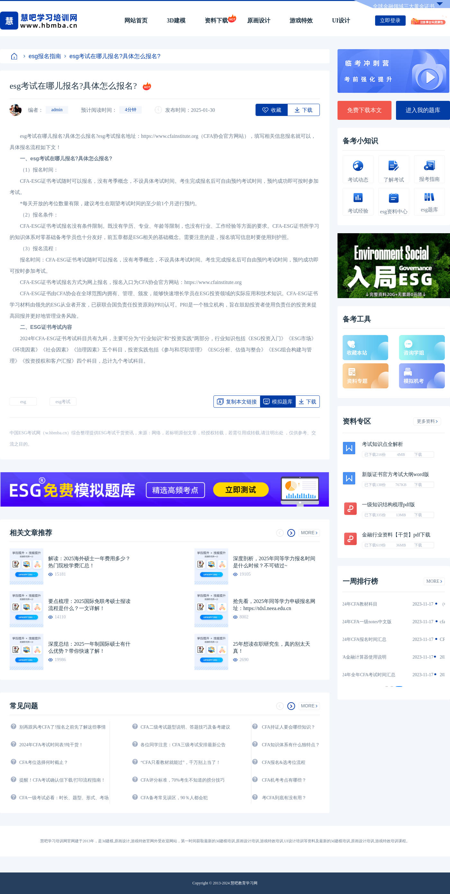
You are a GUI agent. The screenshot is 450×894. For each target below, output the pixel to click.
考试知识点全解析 (382, 444)
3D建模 (176, 20)
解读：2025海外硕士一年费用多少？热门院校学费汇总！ (89, 562)
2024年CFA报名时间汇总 (373, 639)
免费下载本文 (364, 110)
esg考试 (63, 401)
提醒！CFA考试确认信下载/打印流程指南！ (62, 780)
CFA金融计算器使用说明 (373, 657)
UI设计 (341, 20)
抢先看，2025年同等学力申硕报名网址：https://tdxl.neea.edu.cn (274, 604)
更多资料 (427, 421)
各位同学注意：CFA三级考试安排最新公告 (182, 744)
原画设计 (258, 20)
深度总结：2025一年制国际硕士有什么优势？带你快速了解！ (89, 647)
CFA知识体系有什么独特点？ (291, 744)
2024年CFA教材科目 (369, 604)
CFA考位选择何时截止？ (43, 762)
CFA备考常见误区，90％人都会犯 (173, 797)
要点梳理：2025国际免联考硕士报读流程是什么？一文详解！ (89, 604)
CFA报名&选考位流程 (283, 762)
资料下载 (216, 20)
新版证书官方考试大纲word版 (395, 474)
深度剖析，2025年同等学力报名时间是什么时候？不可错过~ (274, 562)
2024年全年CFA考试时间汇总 (378, 674)
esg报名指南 (42, 56)
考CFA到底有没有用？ (284, 797)
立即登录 (390, 20)
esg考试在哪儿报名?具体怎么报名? (112, 56)
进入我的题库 (423, 110)
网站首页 (136, 20)
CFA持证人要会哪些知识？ (288, 727)
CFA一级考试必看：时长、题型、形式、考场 (64, 797)
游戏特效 (301, 20)
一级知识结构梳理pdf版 (388, 504)
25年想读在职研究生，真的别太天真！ (271, 647)
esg (23, 401)
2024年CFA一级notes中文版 (376, 621)
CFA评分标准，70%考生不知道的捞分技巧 (182, 780)
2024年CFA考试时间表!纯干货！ (51, 744)
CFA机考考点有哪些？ (284, 780)
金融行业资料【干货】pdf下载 (396, 534)
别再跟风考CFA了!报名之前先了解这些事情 (62, 727)
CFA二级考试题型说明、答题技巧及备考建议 (185, 727)
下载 (418, 454)
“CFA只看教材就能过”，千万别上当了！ (180, 762)
